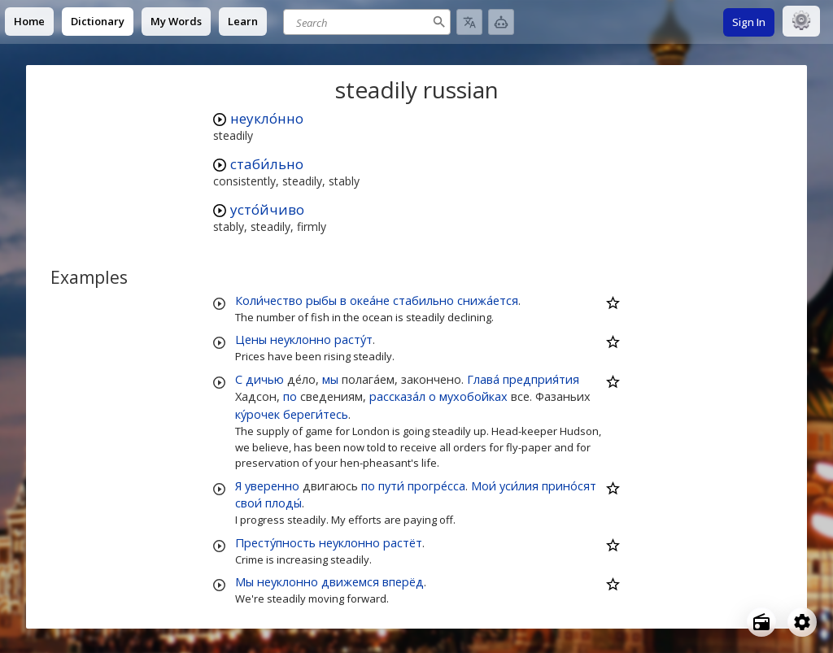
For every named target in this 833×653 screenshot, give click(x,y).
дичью (265, 379)
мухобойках (473, 396)
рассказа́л (397, 396)
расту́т (353, 339)
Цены (251, 339)
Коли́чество (269, 300)
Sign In (748, 22)
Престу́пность (275, 542)
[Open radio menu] (761, 622)
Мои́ (483, 485)
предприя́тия (541, 379)
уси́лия (519, 485)
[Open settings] (802, 622)
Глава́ (483, 379)
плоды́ (283, 502)
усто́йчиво (267, 209)
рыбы (321, 300)
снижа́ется (487, 300)
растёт (402, 542)
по (290, 396)
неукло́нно (266, 118)
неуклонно (300, 339)
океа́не (370, 300)
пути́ (391, 485)
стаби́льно (266, 164)
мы (330, 379)
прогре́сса (436, 485)
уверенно (272, 485)
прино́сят (569, 485)
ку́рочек (257, 414)
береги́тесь (315, 414)
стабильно (423, 300)
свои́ (248, 502)
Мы (244, 581)
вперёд (403, 581)
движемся (350, 581)
